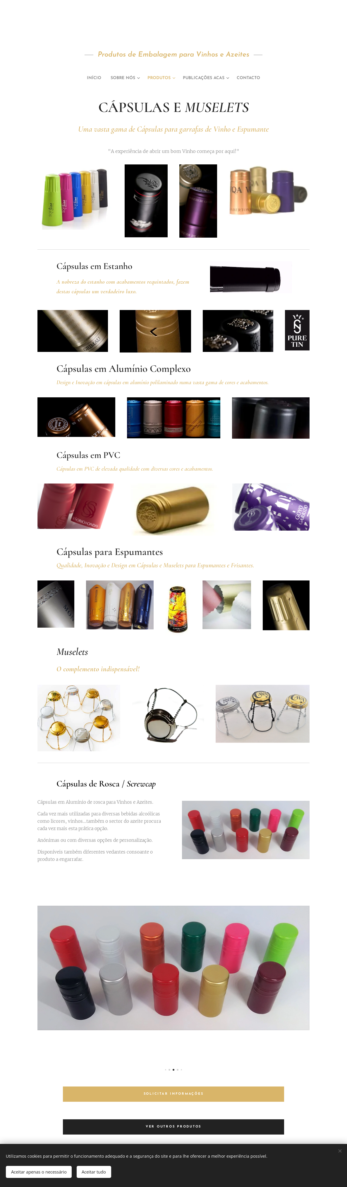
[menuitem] (85, 78)
